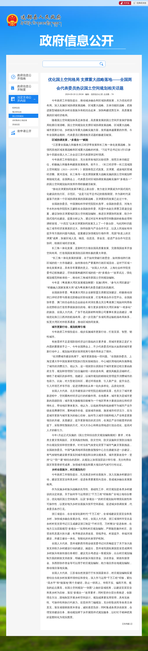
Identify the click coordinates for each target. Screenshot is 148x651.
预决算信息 (17, 112)
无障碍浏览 (139, 3)
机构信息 (16, 108)
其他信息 (16, 124)
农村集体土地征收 (19, 120)
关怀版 (125, 3)
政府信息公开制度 (24, 88)
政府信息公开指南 (24, 77)
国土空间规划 (17, 116)
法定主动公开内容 (24, 99)
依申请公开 (24, 131)
